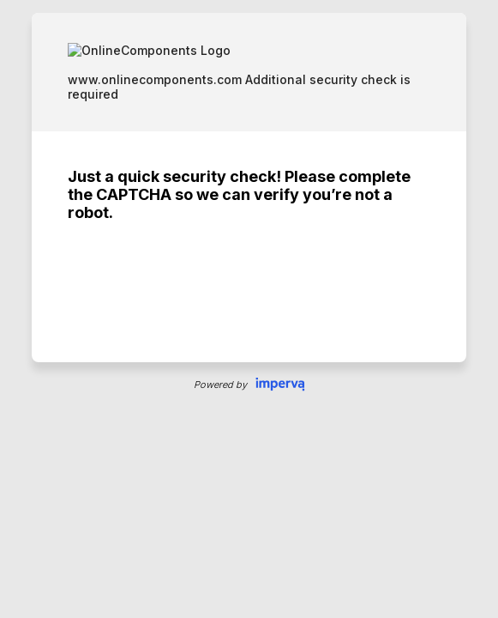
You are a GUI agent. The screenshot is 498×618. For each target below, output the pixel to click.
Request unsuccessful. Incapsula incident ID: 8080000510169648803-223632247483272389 (249, 309)
